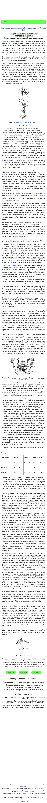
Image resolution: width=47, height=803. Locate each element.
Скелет (4, 41)
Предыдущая (11, 672)
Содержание (23, 672)
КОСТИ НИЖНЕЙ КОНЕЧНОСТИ (26, 122)
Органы (24, 317)
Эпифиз (4, 174)
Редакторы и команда (28, 791)
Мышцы (42, 195)
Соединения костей (9, 266)
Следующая (36, 672)
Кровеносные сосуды (37, 317)
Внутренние (17, 317)
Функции (15, 267)
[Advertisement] (23, 10)
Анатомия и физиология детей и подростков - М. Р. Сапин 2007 (23, 29)
